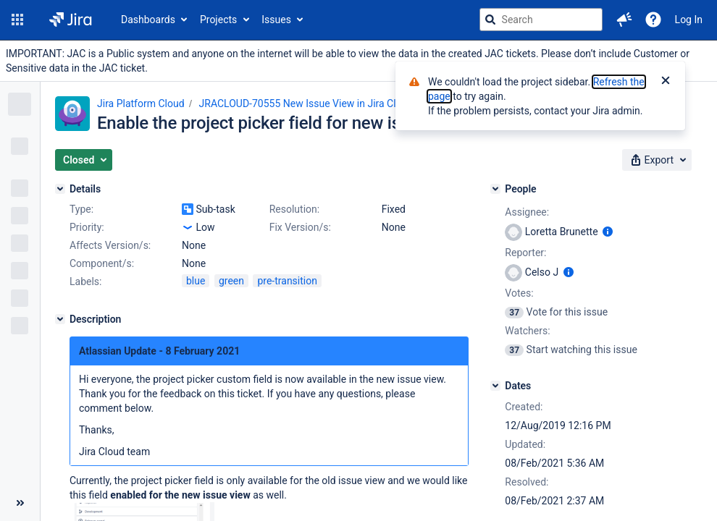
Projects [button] (218, 19)
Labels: (85, 281)
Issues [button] (276, 19)
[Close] (665, 82)
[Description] (60, 319)
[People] (495, 189)
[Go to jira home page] (70, 19)
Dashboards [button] (148, 19)
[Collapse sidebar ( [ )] (20, 503)
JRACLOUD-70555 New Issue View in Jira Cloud (306, 103)
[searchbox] (541, 19)
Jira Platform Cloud (141, 103)
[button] (17, 19)
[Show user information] (607, 231)
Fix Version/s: (300, 227)
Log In (689, 19)
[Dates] (495, 386)
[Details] (60, 189)
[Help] (653, 19)
